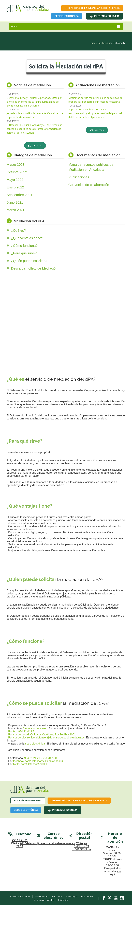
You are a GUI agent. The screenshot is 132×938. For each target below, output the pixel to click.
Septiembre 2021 (19, 195)
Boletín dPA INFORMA (27, 800)
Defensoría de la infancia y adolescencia (92, 8)
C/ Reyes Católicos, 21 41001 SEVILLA (81, 846)
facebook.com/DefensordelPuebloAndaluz (38, 761)
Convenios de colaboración (88, 185)
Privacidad (63, 900)
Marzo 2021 (15, 210)
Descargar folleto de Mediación (34, 268)
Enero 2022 (15, 187)
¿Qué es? (18, 230)
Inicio (93, 43)
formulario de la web (35, 728)
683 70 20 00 (50, 758)
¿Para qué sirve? (24, 253)
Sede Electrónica (66, 16)
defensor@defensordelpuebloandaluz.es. (60, 737)
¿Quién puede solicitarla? (30, 261)
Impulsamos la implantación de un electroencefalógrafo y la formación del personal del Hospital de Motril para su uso (95, 113)
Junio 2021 (15, 202)
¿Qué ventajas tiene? (27, 238)
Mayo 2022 (15, 180)
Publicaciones (78, 177)
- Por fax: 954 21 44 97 (20, 731)
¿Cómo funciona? (24, 245)
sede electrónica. (35, 743)
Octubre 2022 (17, 172)
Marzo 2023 (15, 164)
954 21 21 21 (32, 758)
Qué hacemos (104, 43)
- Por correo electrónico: (21, 737)
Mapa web (57, 896)
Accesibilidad (41, 896)
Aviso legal (71, 896)
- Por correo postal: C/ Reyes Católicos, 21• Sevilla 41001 (41, 734)
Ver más (35, 145)
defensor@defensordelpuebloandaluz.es (50, 843)
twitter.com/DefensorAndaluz (30, 764)
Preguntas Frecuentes (20, 896)
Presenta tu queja (104, 16)
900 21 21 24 (22, 845)
